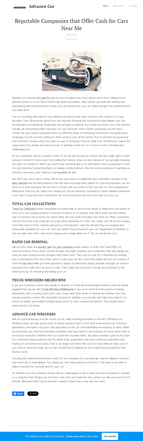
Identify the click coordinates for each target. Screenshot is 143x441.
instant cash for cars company (55, 246)
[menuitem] (128, 6)
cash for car (48, 97)
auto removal (19, 183)
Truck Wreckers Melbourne (57, 289)
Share (18, 393)
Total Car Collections (24, 208)
